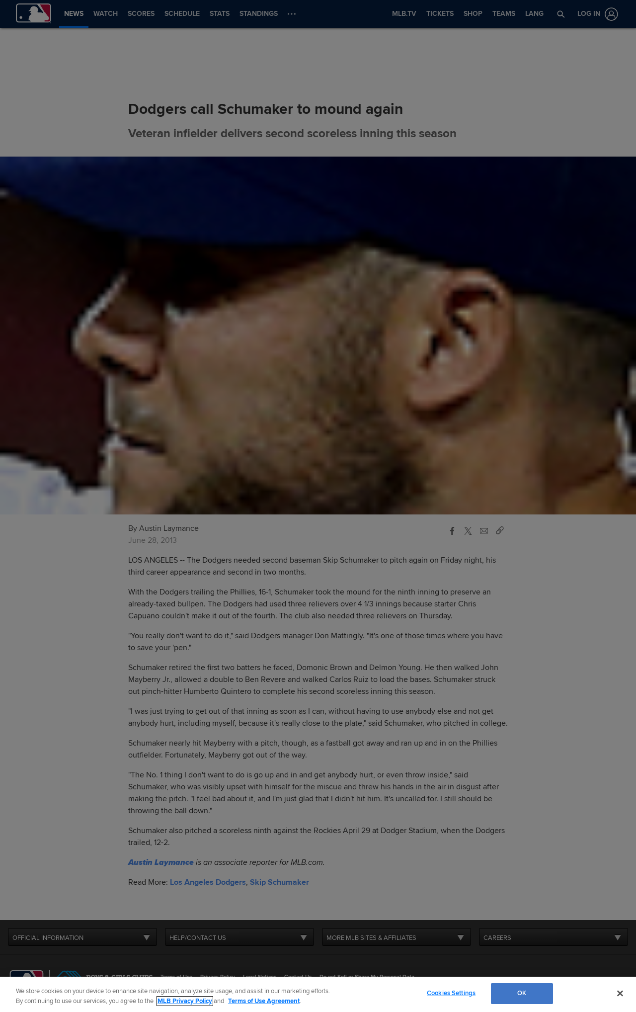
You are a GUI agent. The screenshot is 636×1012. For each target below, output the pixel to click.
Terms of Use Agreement (264, 1001)
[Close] (620, 993)
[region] (318, 994)
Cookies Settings (451, 993)
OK (521, 993)
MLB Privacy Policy (185, 1001)
